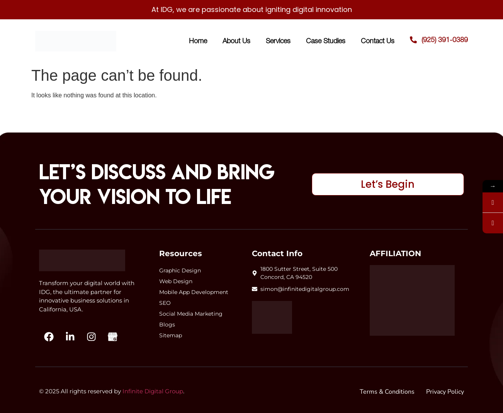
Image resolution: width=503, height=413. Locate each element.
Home (198, 41)
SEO (165, 302)
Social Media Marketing (191, 313)
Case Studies (325, 41)
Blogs (167, 324)
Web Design (175, 281)
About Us (236, 41)
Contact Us (377, 41)
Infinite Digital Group (152, 391)
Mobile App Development (193, 292)
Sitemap (170, 335)
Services (278, 41)
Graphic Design (180, 270)
